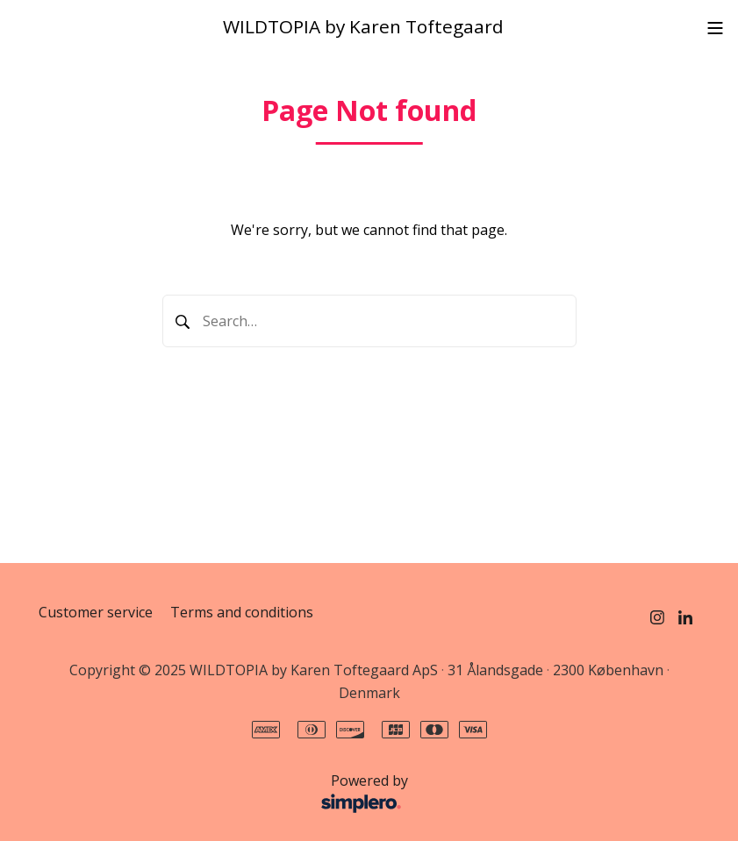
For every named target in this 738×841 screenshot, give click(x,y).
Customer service (96, 612)
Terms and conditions (241, 612)
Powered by (228, 794)
